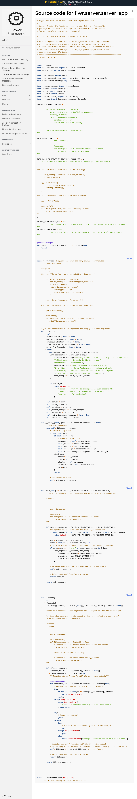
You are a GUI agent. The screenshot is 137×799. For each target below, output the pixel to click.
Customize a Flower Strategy (15, 74)
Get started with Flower (13, 64)
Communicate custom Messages (12, 80)
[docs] (129, 258)
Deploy (5, 104)
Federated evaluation (12, 114)
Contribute (7, 154)
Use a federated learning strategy (13, 69)
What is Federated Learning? (15, 59)
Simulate (6, 100)
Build (4, 95)
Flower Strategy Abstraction (15, 133)
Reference (7, 144)
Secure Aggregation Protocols (11, 124)
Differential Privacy (11, 118)
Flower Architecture (11, 129)
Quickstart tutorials (11, 85)
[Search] (16, 47)
